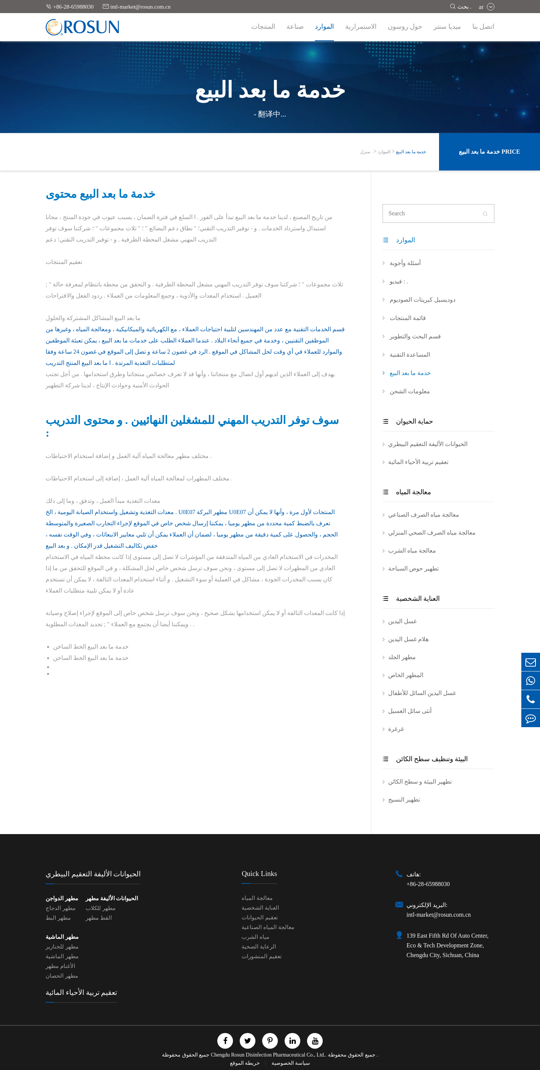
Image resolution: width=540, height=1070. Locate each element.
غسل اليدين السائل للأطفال (422, 693)
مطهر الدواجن (62, 898)
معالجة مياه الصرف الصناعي (423, 514)
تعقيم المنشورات (262, 956)
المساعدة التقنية (406, 354)
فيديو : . (395, 281)
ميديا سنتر (447, 26)
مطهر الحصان (62, 976)
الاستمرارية (361, 26)
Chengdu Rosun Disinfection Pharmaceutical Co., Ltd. (268, 1055)
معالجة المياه (407, 492)
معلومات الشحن (406, 391)
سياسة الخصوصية (290, 1063)
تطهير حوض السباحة (413, 568)
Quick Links (259, 873)
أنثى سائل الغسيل (410, 711)
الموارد (324, 26)
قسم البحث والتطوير (412, 336)
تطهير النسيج (404, 799)
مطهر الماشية (62, 937)
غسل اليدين (402, 621)
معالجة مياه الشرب (412, 550)
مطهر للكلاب (101, 908)
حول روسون (405, 26)
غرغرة (396, 729)
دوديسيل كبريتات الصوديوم (419, 299)
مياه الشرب (255, 937)
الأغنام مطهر (60, 966)
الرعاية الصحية (259, 947)
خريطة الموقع (245, 1063)
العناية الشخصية (411, 598)
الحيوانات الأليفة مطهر (112, 898)
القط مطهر (99, 918)
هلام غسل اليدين (408, 639)
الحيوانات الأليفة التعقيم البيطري (427, 444)
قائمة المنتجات (404, 318)
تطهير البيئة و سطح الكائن (420, 781)
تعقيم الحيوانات (260, 917)
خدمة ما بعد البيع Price (489, 151)
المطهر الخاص (405, 675)
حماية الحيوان (408, 421)
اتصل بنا (483, 26)
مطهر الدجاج (61, 908)
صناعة (295, 26)
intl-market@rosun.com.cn (137, 6)
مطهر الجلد (402, 657)
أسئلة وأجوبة (402, 263)
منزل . (366, 151)
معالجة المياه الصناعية (268, 927)
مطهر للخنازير (62, 947)
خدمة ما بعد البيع (411, 151)
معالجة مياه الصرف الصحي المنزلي (432, 532)
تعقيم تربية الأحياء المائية (418, 462)
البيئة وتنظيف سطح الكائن (425, 759)
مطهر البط (58, 918)
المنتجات (263, 26)
